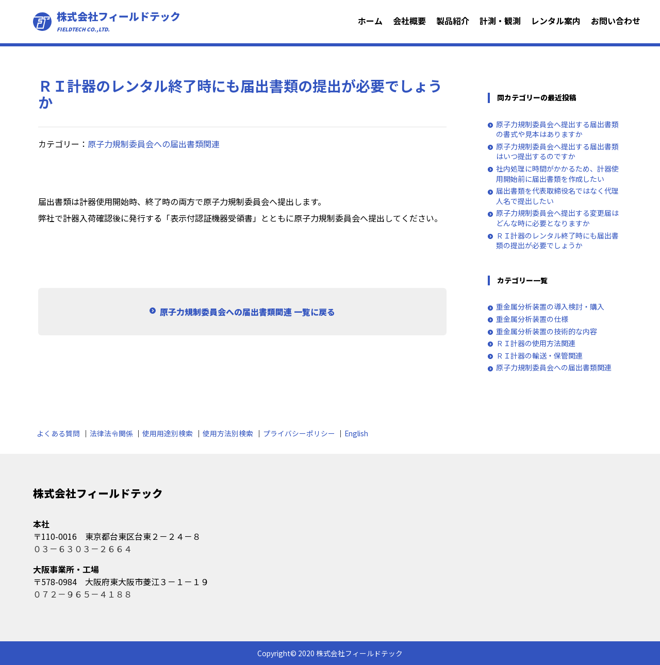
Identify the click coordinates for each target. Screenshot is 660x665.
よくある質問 (58, 433)
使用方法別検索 (228, 433)
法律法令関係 (111, 433)
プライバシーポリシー (299, 433)
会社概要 (409, 20)
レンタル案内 (556, 20)
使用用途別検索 (167, 433)
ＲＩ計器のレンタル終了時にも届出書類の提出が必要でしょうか (557, 241)
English (356, 433)
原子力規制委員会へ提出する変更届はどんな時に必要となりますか (557, 218)
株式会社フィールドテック (118, 21)
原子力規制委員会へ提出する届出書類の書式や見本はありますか (557, 130)
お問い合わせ (615, 20)
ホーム (370, 20)
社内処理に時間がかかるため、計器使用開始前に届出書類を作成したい (557, 174)
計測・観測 (500, 20)
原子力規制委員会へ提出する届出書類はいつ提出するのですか (557, 152)
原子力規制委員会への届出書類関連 (154, 144)
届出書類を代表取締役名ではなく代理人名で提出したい (557, 196)
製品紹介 (452, 20)
